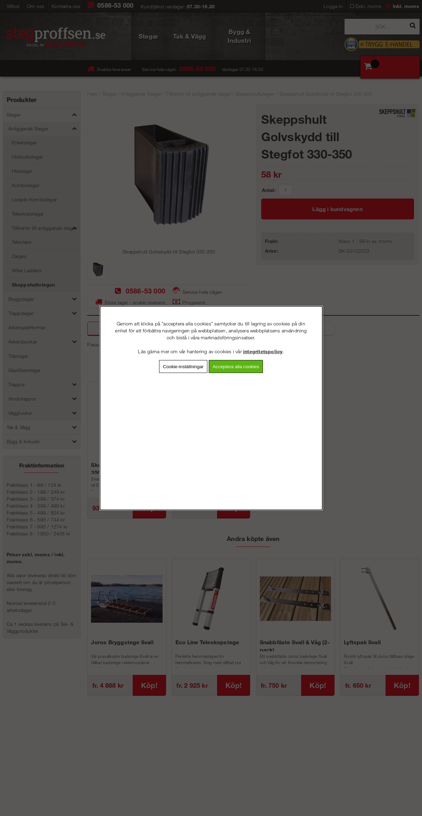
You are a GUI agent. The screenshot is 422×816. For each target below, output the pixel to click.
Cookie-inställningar (183, 366)
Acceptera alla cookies (236, 366)
